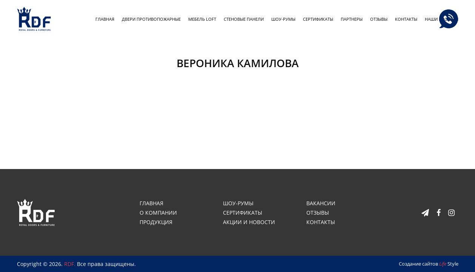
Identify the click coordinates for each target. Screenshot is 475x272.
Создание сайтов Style (428, 264)
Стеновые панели (244, 19)
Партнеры (352, 19)
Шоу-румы (283, 19)
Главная (104, 19)
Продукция (156, 222)
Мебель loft (202, 19)
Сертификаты (318, 19)
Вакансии (320, 203)
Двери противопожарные (151, 19)
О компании (158, 212)
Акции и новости (249, 222)
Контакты (406, 19)
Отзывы (378, 19)
